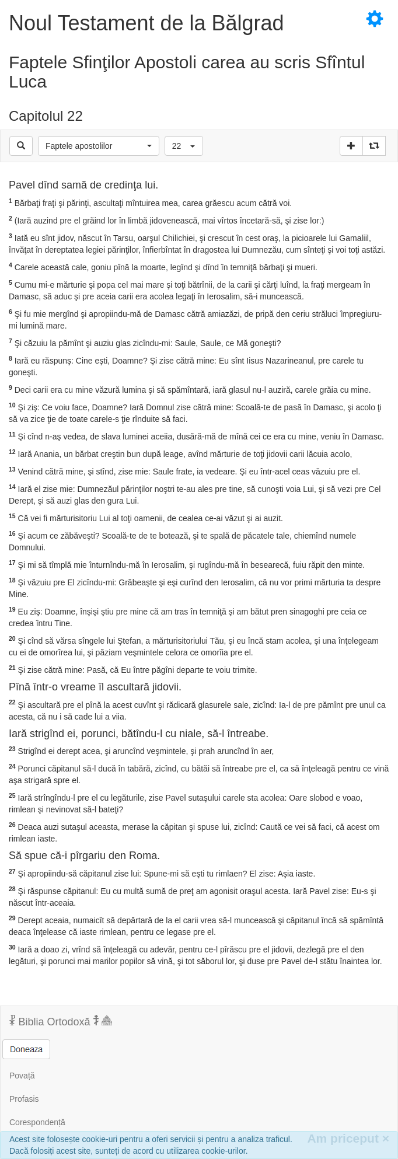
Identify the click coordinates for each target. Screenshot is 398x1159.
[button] (98, 146)
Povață (22, 1075)
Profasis (24, 1099)
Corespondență (37, 1122)
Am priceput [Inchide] (348, 1138)
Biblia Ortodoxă (60, 1021)
